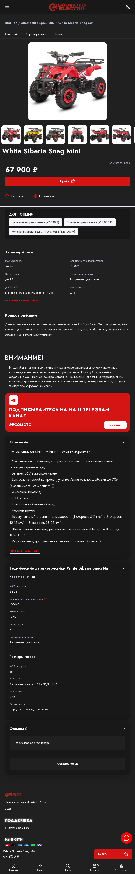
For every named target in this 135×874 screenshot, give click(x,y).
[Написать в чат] (126, 838)
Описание (11, 34)
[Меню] (7, 7)
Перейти (113, 425)
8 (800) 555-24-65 (17, 828)
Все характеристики (21, 301)
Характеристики (36, 34)
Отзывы (60, 34)
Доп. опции (21, 214)
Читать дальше (25, 551)
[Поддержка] (128, 7)
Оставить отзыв (67, 763)
